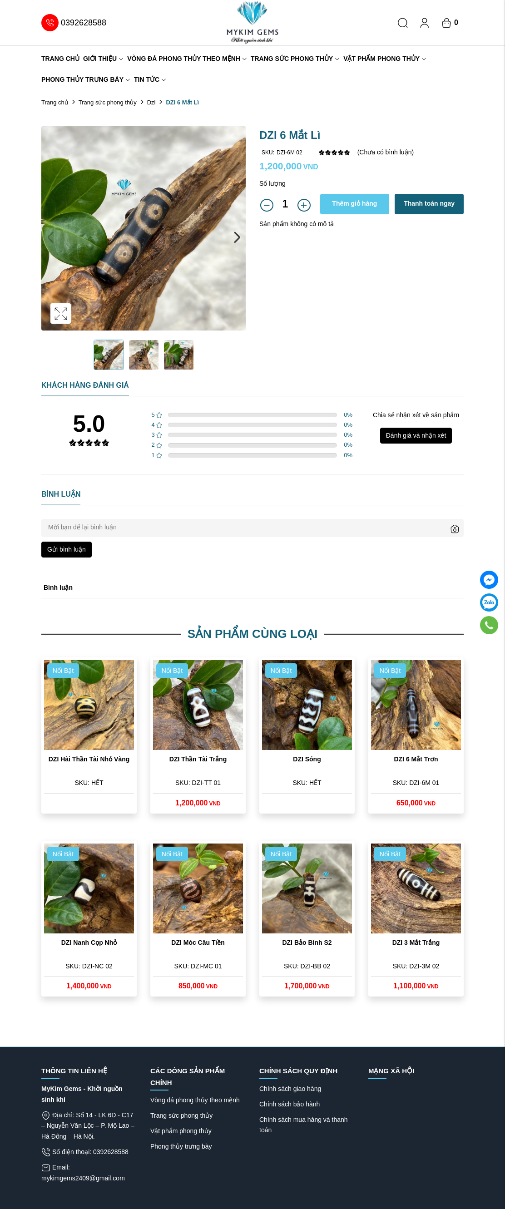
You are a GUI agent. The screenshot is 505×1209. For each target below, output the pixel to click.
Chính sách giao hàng (290, 1088)
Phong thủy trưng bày (85, 79)
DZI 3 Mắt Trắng (416, 942)
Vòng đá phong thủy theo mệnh (187, 58)
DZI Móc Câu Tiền (197, 942)
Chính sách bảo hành (289, 1104)
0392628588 (73, 22)
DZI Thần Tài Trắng (198, 759)
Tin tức (150, 79)
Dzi (151, 102)
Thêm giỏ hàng (354, 203)
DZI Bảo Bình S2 (307, 942)
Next (237, 237)
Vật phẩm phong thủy (384, 58)
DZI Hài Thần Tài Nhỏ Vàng (89, 759)
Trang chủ (60, 58)
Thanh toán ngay (429, 203)
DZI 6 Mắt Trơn (416, 759)
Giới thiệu (103, 58)
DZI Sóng (307, 759)
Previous (50, 237)
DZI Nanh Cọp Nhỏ (89, 942)
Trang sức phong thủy (295, 58)
